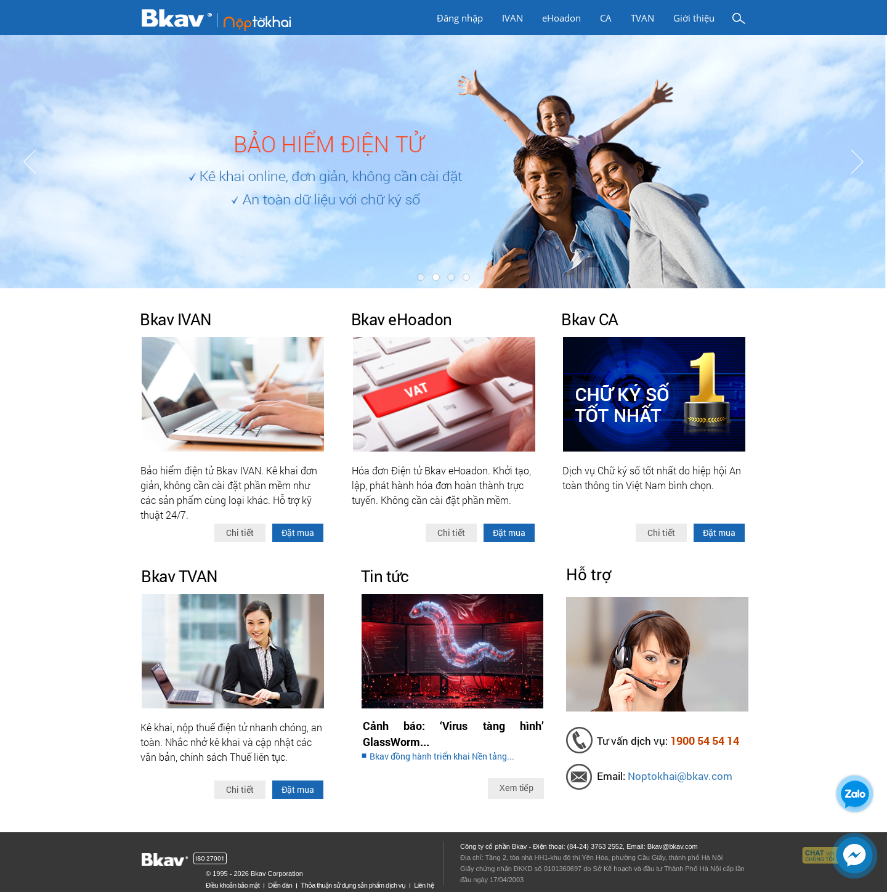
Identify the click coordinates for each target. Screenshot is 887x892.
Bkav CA (589, 319)
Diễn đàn (280, 885)
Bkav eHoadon (401, 319)
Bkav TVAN (179, 576)
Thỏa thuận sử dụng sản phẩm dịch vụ (353, 885)
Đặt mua (297, 532)
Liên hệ (424, 885)
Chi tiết (240, 532)
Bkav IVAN (176, 319)
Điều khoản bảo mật (232, 885)
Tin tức (385, 576)
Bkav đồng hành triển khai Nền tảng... (442, 756)
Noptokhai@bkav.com (680, 776)
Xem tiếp (516, 788)
